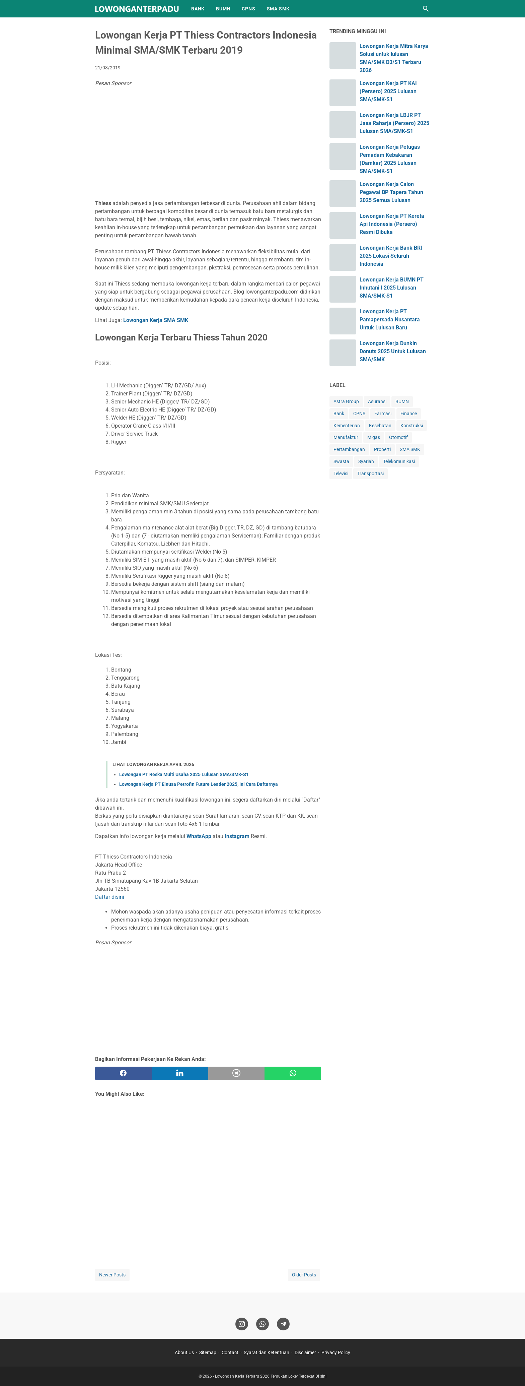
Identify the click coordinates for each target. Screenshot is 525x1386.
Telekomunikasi (399, 461)
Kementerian (346, 425)
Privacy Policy (335, 1352)
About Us (184, 1352)
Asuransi (377, 401)
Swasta (341, 461)
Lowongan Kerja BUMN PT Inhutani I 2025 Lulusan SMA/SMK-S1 (392, 287)
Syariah (366, 461)
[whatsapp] (293, 1073)
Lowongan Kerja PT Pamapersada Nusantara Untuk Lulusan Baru (390, 319)
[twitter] (180, 1073)
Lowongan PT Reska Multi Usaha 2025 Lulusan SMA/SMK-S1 (184, 774)
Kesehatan (380, 425)
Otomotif (398, 437)
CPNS (248, 8)
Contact (230, 1352)
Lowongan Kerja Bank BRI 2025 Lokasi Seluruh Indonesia (391, 256)
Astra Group (346, 401)
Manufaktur (345, 437)
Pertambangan (349, 449)
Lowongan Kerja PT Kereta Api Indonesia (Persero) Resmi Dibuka (392, 224)
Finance (408, 413)
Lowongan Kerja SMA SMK (155, 320)
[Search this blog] (426, 9)
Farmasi (382, 413)
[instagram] (241, 1324)
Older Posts (304, 1274)
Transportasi (370, 473)
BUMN (223, 8)
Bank (338, 413)
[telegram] (236, 1073)
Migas (373, 437)
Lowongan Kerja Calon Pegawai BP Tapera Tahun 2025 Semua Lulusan (391, 192)
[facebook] (123, 1073)
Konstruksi (411, 425)
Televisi (340, 473)
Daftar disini (109, 897)
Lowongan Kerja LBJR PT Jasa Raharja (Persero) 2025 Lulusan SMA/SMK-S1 (394, 123)
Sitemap (207, 1352)
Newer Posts (112, 1274)
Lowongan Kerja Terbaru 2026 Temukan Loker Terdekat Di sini (270, 1376)
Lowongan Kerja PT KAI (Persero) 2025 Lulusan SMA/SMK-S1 (388, 91)
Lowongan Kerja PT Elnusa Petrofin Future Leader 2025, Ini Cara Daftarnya (198, 784)
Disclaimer (305, 1352)
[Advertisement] (208, 144)
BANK (198, 8)
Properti (382, 449)
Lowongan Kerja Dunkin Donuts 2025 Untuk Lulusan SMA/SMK (393, 351)
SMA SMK (278, 8)
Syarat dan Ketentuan (266, 1352)
